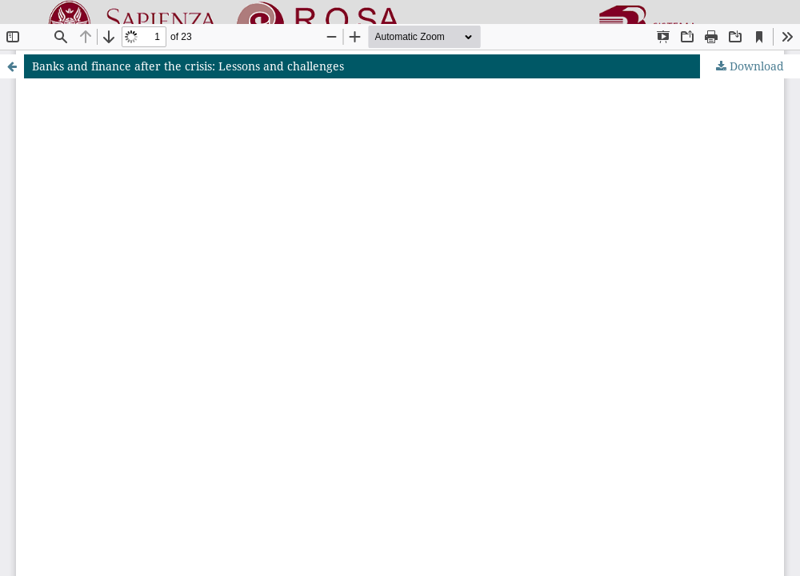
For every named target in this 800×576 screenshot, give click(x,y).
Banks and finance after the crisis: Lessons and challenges (188, 66)
